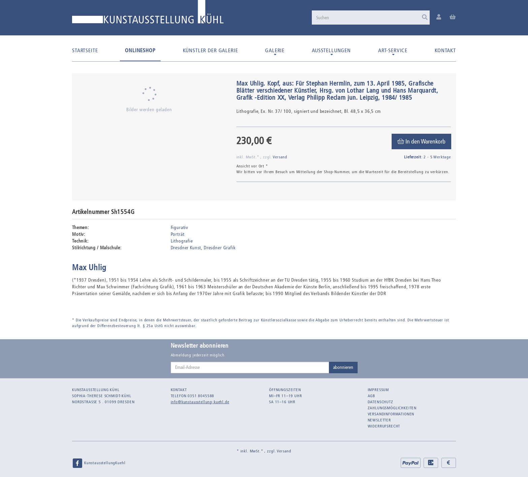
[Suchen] (371, 17)
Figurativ (180, 227)
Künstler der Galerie (210, 50)
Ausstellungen (331, 51)
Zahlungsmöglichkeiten (392, 408)
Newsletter (379, 420)
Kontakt (445, 50)
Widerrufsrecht (384, 426)
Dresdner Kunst (186, 248)
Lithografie (182, 241)
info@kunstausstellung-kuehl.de (200, 402)
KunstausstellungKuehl (98, 463)
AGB (371, 396)
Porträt (178, 234)
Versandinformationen (391, 414)
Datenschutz (380, 402)
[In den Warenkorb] (421, 141)
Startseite (85, 50)
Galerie (275, 51)
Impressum (378, 390)
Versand (280, 157)
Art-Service (392, 51)
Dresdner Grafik (220, 248)
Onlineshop (140, 50)
